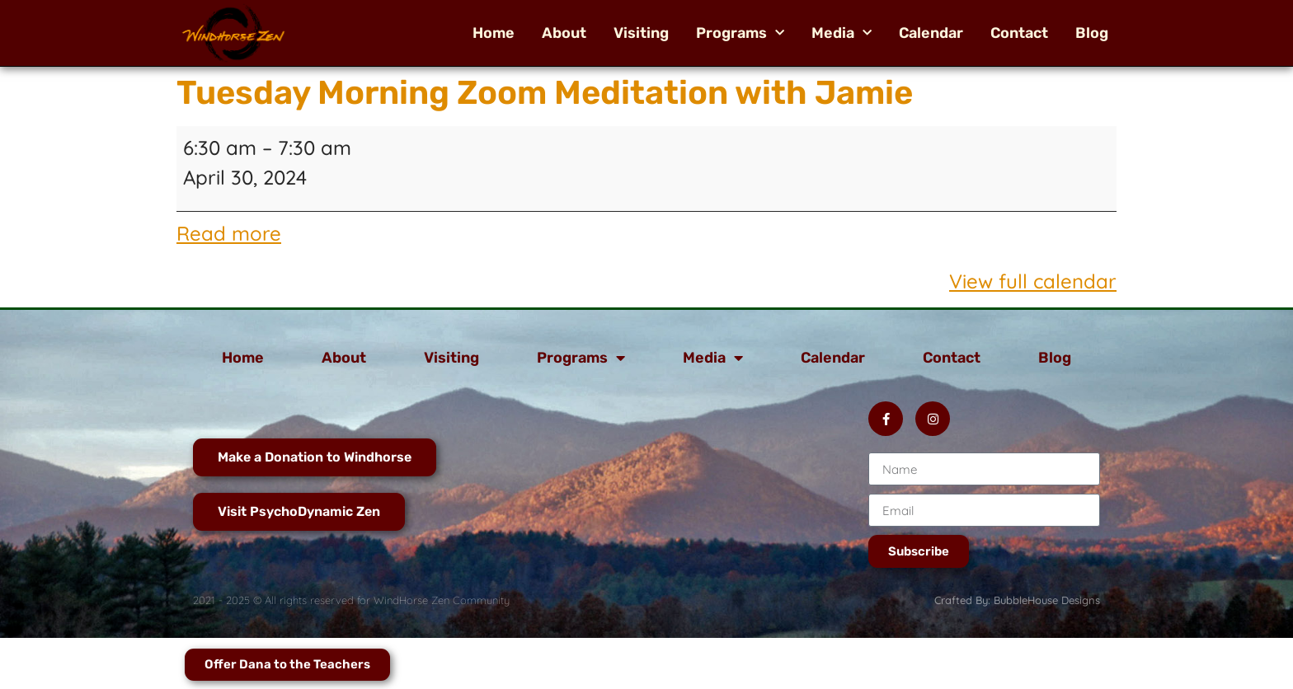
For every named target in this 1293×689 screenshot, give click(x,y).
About (564, 33)
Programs (740, 33)
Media (841, 33)
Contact (1019, 33)
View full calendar (1033, 281)
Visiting (641, 33)
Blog (1091, 33)
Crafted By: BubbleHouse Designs (1017, 600)
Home (494, 33)
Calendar (931, 33)
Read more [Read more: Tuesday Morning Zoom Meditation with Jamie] (228, 233)
